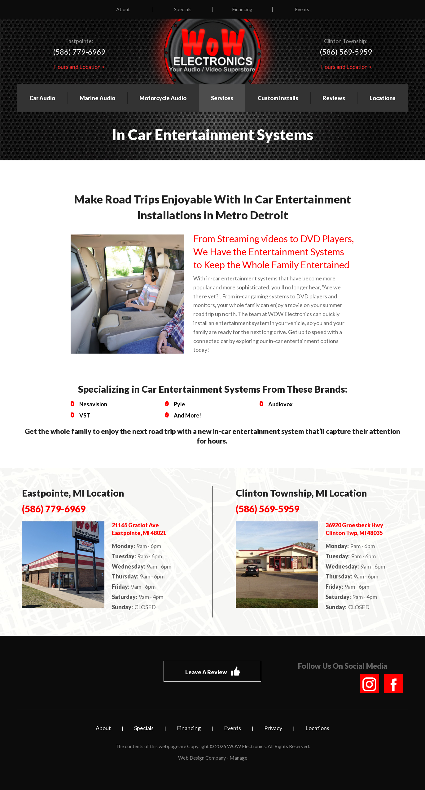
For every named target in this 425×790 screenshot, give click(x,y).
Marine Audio (97, 98)
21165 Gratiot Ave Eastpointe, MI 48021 (139, 529)
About (123, 9)
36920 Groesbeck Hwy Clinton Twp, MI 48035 (354, 529)
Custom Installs (278, 98)
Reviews (333, 98)
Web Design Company (202, 758)
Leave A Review (212, 671)
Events (302, 9)
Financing (242, 9)
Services (222, 98)
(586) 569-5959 (346, 51)
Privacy (273, 728)
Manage (238, 758)
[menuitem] (123, 9)
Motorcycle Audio (162, 98)
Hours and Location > (79, 66)
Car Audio (42, 98)
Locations (383, 98)
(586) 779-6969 (79, 51)
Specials (182, 9)
